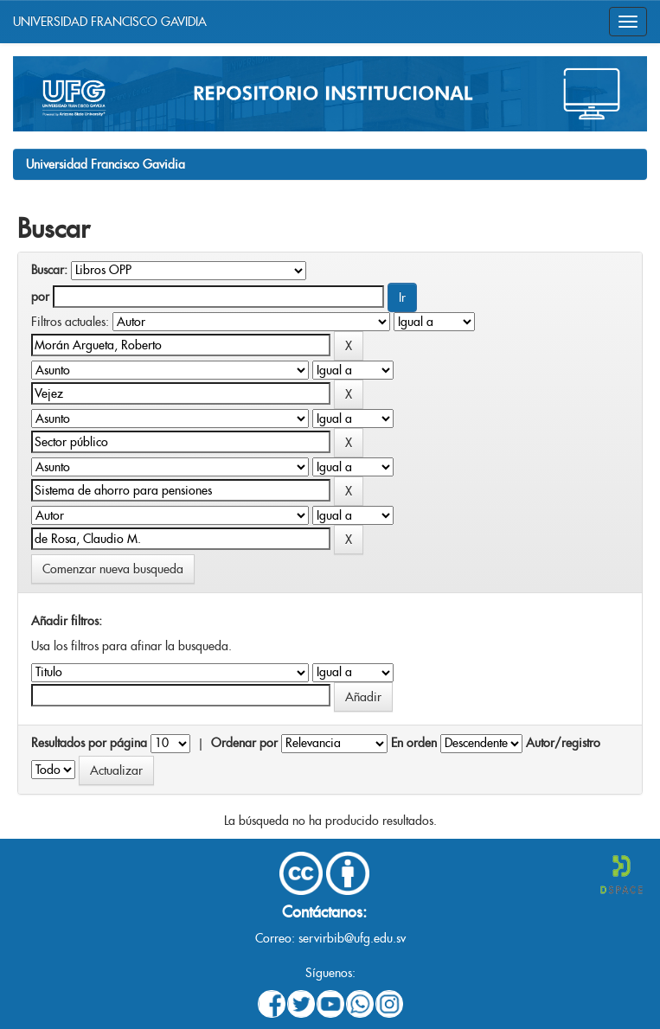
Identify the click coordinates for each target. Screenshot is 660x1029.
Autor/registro (563, 743)
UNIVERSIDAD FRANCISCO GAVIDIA (110, 21)
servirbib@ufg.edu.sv (352, 938)
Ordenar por (244, 743)
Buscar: (49, 270)
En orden (414, 743)
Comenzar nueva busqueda (112, 569)
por (40, 296)
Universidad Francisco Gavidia (105, 164)
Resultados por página (89, 743)
